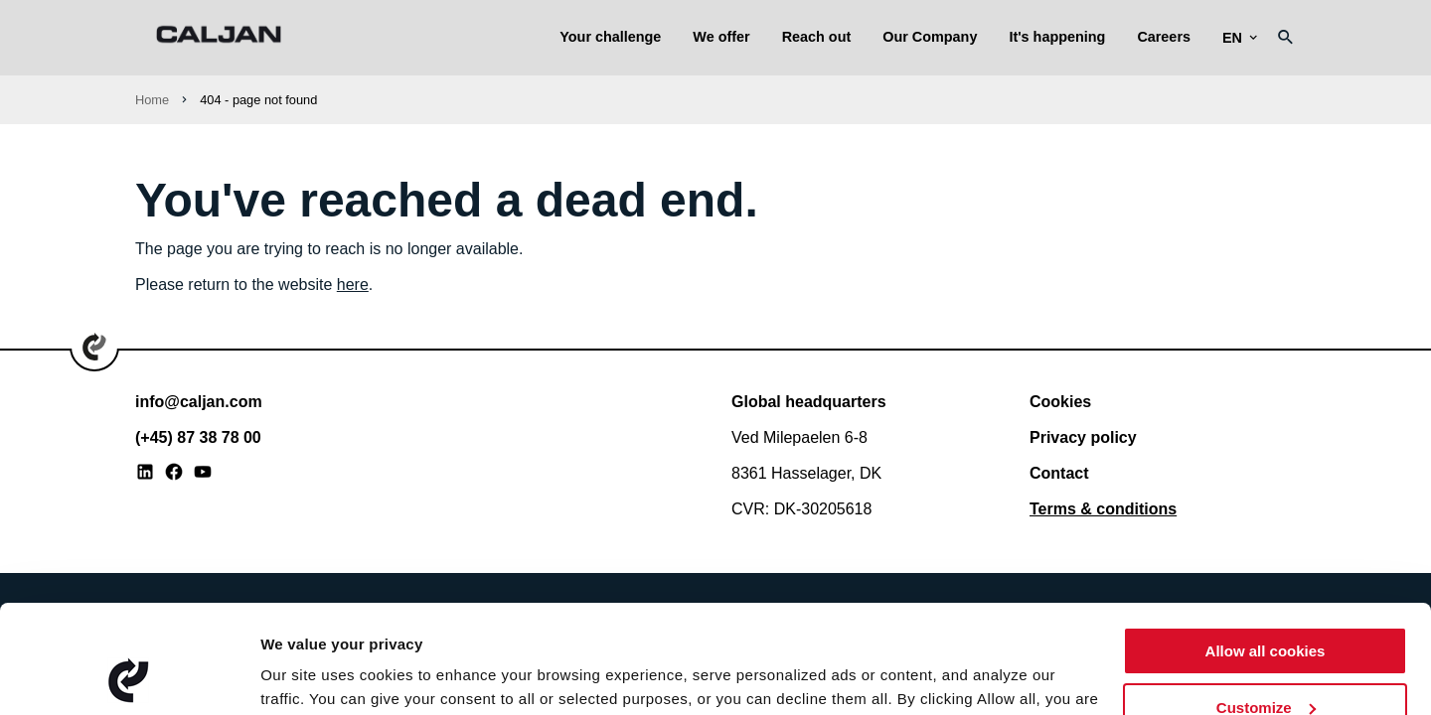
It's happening (1057, 37)
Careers (1164, 37)
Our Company (929, 37)
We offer (721, 37)
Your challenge (610, 37)
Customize (1266, 605)
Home (152, 99)
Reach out (817, 37)
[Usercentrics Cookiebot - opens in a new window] (129, 676)
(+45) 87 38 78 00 (198, 437)
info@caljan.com (198, 401)
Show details (306, 675)
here (353, 284)
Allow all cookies (1265, 549)
